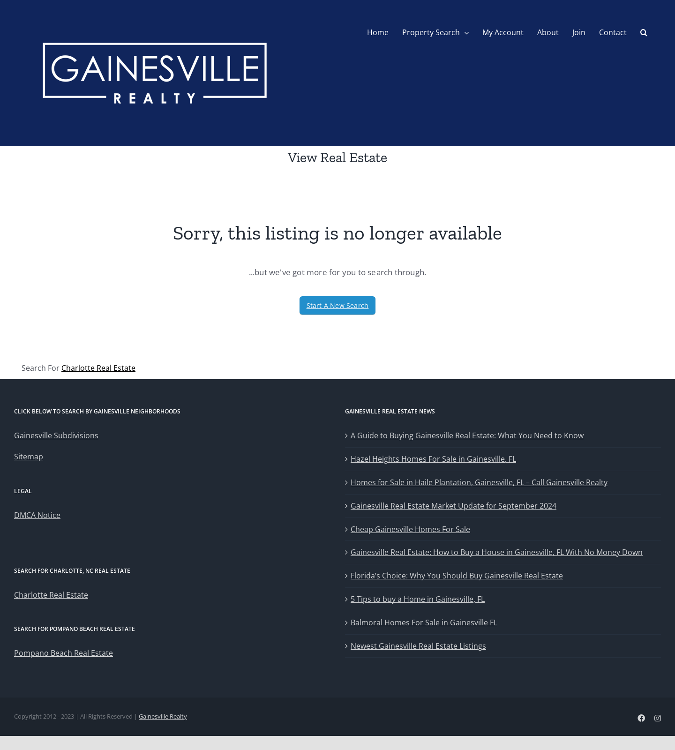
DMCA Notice (37, 515)
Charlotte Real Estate (98, 368)
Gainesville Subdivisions (56, 435)
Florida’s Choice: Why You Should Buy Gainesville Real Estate (457, 575)
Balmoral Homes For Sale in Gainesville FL (424, 622)
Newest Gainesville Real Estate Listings (418, 646)
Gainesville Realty (163, 716)
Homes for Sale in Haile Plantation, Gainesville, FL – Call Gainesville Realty (479, 482)
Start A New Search (338, 305)
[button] (643, 32)
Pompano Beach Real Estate (63, 653)
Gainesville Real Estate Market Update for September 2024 (453, 506)
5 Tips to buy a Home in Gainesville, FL (418, 599)
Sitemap (28, 456)
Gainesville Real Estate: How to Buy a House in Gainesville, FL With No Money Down (497, 552)
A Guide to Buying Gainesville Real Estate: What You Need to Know (467, 435)
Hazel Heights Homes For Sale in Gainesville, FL (433, 459)
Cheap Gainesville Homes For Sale (410, 529)
